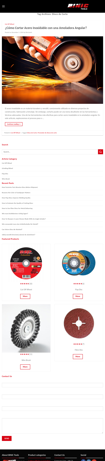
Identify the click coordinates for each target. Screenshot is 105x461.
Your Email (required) (52, 396)
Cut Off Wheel (9, 24)
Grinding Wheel (7, 168)
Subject (52, 408)
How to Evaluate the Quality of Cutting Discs (17, 203)
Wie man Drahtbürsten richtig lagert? (15, 213)
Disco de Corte (32, 133)
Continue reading (13, 124)
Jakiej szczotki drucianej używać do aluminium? (18, 235)
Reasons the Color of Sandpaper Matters (16, 193)
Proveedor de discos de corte (47, 133)
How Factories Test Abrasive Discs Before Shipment (20, 187)
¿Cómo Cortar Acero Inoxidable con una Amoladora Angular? (46, 28)
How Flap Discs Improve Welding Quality (16, 198)
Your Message (52, 425)
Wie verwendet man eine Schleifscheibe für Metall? (20, 224)
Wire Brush (6, 179)
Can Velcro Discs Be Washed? (12, 229)
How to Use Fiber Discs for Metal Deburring (17, 208)
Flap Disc (5, 174)
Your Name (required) (52, 384)
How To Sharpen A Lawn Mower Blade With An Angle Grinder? (24, 219)
